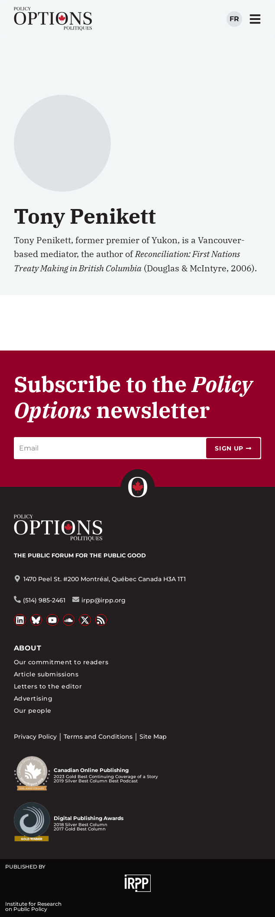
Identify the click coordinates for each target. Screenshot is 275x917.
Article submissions (46, 674)
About (27, 648)
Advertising (33, 698)
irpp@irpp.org (103, 600)
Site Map (153, 736)
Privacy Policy (35, 736)
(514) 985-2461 (44, 600)
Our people (33, 710)
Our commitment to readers (61, 662)
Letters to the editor (48, 686)
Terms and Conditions (98, 736)
